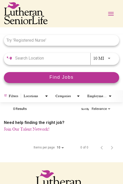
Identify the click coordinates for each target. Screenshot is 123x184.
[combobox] (58, 40)
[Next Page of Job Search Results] (112, 147)
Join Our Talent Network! (26, 129)
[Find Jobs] (61, 77)
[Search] (61, 77)
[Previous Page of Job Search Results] (102, 147)
